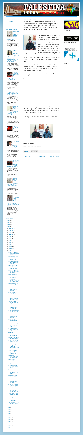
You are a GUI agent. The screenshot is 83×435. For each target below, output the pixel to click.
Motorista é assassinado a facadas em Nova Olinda (13, 371)
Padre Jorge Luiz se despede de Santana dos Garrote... (13, 271)
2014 (8, 423)
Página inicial (42, 156)
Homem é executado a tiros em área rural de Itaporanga (13, 312)
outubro (10, 232)
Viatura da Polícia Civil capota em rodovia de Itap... (13, 403)
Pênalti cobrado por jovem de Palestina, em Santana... (13, 329)
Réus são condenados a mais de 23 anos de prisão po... (13, 342)
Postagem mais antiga (54, 156)
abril (10, 244)
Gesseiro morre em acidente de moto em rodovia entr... (12, 377)
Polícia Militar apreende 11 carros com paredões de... (13, 356)
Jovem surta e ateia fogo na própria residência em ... (12, 352)
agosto (10, 236)
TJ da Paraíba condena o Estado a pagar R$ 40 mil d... (13, 280)
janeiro (10, 250)
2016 (8, 419)
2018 (8, 415)
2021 (8, 409)
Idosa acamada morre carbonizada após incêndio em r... (13, 258)
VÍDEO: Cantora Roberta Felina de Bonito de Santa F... (13, 303)
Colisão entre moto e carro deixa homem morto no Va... (13, 316)
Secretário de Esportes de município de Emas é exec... (13, 399)
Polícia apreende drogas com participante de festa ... (13, 346)
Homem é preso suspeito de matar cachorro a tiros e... (13, 298)
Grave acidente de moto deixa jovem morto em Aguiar (13, 267)
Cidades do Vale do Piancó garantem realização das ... (12, 307)
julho (10, 238)
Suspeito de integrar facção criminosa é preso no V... (13, 381)
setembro (11, 234)
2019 (8, 413)
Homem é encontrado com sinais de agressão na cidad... (13, 390)
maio (10, 242)
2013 (8, 425)
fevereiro (11, 248)
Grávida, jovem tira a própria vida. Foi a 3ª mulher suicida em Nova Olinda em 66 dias (12, 92)
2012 (8, 427)
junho (10, 240)
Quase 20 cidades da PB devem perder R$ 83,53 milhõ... (13, 386)
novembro (11, 230)
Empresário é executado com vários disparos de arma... (13, 361)
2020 (8, 411)
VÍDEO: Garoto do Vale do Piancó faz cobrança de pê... (13, 334)
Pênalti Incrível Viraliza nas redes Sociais (13, 338)
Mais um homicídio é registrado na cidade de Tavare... (13, 253)
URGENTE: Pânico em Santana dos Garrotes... (16, 128)
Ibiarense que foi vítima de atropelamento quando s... (13, 262)
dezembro (11, 228)
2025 (8, 222)
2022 (8, 407)
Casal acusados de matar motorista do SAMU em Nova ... (13, 366)
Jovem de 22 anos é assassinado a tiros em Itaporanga (13, 395)
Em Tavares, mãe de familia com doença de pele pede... (13, 285)
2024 (8, 224)
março (10, 246)
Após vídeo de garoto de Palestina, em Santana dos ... (13, 325)
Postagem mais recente (29, 156)
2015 (8, 421)
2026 (8, 220)
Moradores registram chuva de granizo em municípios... (13, 289)
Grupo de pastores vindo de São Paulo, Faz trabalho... (13, 276)
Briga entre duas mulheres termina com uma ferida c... (13, 320)
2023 (8, 226)
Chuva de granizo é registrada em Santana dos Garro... (13, 294)
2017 (8, 417)
